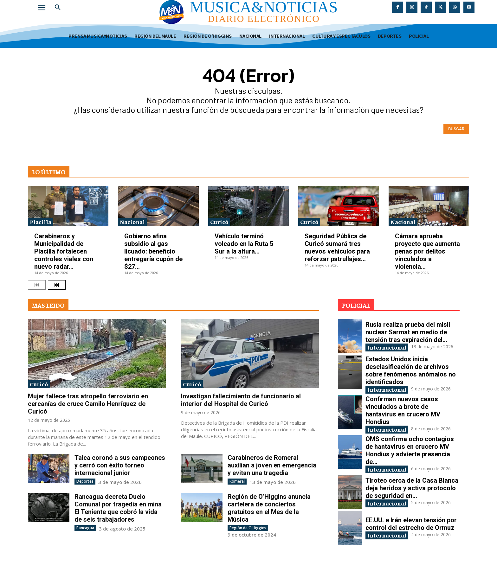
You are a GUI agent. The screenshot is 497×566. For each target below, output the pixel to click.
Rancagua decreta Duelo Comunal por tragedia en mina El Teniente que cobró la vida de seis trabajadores (118, 508)
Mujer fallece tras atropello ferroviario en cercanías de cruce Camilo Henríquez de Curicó (88, 403)
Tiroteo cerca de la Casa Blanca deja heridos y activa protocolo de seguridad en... (411, 488)
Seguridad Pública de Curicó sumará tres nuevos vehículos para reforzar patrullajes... (337, 247)
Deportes (85, 481)
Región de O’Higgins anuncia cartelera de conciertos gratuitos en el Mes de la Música (269, 508)
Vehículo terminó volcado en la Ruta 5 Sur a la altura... (244, 243)
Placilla (40, 221)
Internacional (386, 347)
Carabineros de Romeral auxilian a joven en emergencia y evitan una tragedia (272, 465)
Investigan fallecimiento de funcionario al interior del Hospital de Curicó (241, 400)
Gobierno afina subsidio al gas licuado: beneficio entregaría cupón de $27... (153, 251)
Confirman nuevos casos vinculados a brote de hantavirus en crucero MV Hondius (402, 410)
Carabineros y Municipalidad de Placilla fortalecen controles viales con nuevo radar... (63, 251)
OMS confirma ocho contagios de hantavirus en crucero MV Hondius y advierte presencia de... (409, 450)
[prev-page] (37, 285)
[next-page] (57, 285)
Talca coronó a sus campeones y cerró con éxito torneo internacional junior (119, 465)
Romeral (237, 481)
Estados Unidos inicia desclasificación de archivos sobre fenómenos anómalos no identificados (410, 370)
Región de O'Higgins (247, 528)
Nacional (132, 221)
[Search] (456, 129)
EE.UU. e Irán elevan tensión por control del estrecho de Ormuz (411, 523)
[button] (57, 7)
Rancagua (85, 528)
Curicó (219, 221)
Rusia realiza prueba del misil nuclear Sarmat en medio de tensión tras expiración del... (407, 332)
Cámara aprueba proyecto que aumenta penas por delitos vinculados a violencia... (427, 251)
